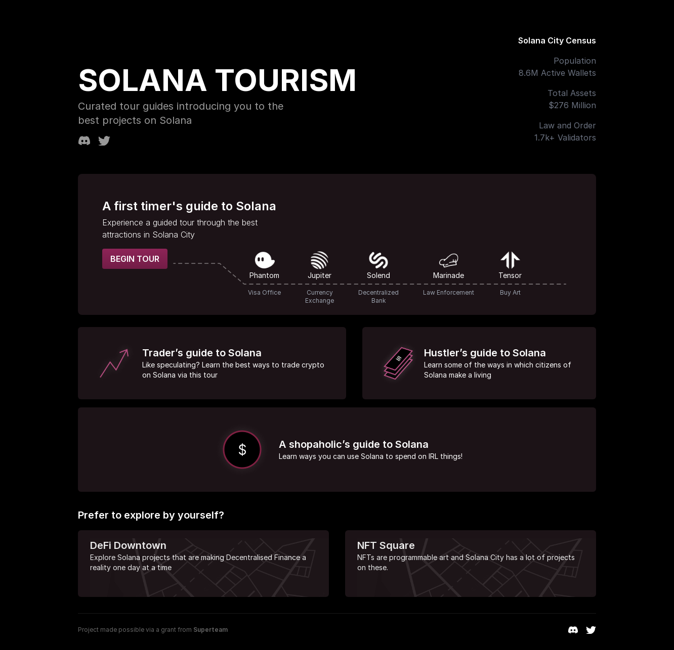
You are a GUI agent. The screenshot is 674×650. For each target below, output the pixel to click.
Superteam (210, 629)
